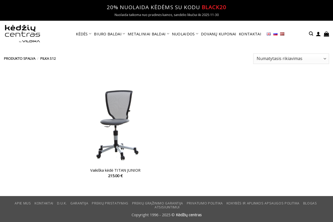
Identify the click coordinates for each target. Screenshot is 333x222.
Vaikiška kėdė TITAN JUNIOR (115, 170)
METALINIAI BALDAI (148, 33)
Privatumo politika (205, 203)
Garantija (79, 203)
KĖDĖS (83, 33)
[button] (311, 34)
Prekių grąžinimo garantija (157, 203)
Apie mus (23, 203)
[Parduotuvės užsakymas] (291, 58)
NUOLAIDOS (185, 33)
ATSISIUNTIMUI (167, 207)
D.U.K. (62, 203)
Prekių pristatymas (110, 203)
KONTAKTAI (250, 33)
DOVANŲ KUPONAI (218, 33)
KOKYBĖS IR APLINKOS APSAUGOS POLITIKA (263, 203)
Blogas (310, 203)
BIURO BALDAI (109, 33)
